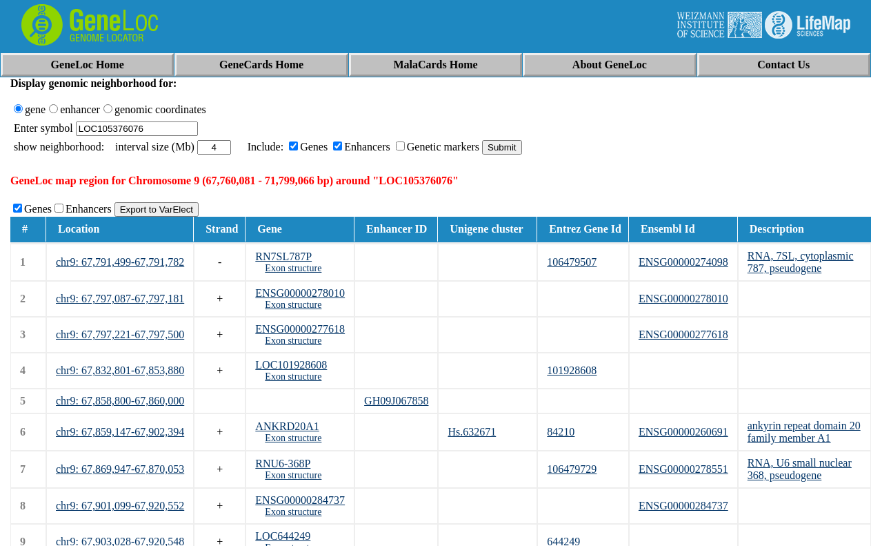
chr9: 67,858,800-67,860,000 (120, 401)
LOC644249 (282, 536)
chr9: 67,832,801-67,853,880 (120, 370)
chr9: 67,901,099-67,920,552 (120, 505)
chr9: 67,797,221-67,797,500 (120, 334)
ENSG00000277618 (300, 329)
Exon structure (293, 268)
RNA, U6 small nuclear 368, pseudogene (800, 469)
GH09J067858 (396, 401)
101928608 (572, 370)
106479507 (572, 262)
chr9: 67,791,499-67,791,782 (120, 262)
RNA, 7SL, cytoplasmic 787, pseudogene (801, 262)
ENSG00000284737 (300, 500)
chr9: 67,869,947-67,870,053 (120, 469)
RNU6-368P (282, 463)
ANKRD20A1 (287, 426)
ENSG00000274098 (683, 262)
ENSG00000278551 (683, 469)
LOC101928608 (291, 365)
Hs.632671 (472, 432)
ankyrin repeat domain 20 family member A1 (804, 432)
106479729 (572, 469)
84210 (560, 432)
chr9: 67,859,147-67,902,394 (120, 432)
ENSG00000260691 (683, 432)
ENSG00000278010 (300, 293)
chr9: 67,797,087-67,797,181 (120, 298)
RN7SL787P (283, 256)
